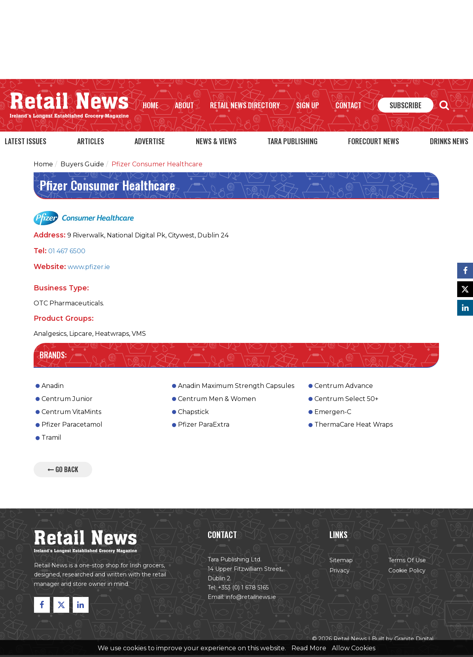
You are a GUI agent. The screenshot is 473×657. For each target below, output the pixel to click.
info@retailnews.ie (251, 599)
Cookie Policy (404, 573)
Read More (308, 648)
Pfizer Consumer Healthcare (157, 166)
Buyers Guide (82, 166)
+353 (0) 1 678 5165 (243, 590)
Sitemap (339, 563)
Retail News (69, 105)
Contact (348, 105)
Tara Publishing (292, 141)
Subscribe (406, 105)
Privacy (338, 573)
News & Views (216, 141)
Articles (90, 141)
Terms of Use (405, 563)
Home (151, 105)
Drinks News (449, 141)
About (184, 105)
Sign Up (307, 105)
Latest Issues (25, 141)
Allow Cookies (353, 648)
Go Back (62, 471)
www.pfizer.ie (89, 269)
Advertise (149, 141)
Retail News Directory (245, 105)
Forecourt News (373, 141)
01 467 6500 (66, 253)
